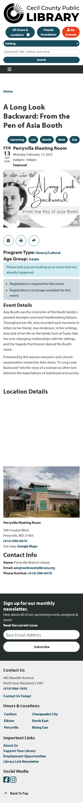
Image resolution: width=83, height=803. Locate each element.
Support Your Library (19, 750)
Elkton (9, 720)
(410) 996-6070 (15, 541)
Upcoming (17, 140)
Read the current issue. (20, 625)
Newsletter (21, 761)
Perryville (11, 727)
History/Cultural (48, 252)
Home (8, 91)
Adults (34, 259)
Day (74, 140)
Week (61, 140)
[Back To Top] (41, 793)
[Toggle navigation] (9, 69)
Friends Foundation (48, 32)
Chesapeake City (45, 714)
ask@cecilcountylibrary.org (34, 567)
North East (40, 720)
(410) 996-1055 (15, 688)
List (33, 140)
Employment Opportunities (24, 756)
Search (41, 60)
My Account (70, 32)
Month (46, 140)
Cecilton (10, 714)
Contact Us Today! (17, 696)
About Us (10, 745)
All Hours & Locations (19, 32)
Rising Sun (40, 727)
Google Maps (27, 546)
